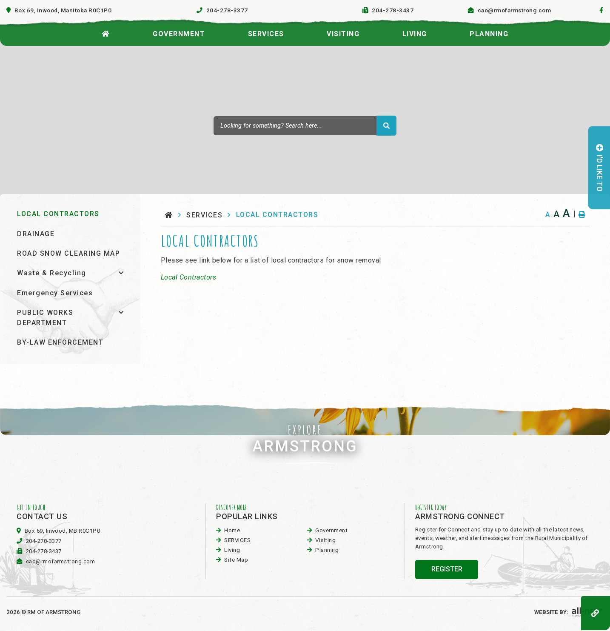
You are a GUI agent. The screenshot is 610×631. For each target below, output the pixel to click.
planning (327, 550)
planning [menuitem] (489, 34)
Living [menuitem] (414, 34)
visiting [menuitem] (343, 34)
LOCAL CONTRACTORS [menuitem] (58, 214)
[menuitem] (106, 31)
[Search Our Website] (305, 125)
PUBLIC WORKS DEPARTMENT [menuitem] (45, 317)
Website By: (569, 612)
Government (331, 530)
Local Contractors (189, 277)
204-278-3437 (44, 551)
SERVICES (204, 215)
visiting (325, 540)
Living (232, 550)
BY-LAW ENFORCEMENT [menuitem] (60, 342)
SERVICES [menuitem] (266, 34)
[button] (121, 273)
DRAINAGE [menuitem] (35, 234)
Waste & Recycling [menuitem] (51, 273)
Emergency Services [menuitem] (55, 293)
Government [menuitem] (179, 34)
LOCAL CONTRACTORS (277, 215)
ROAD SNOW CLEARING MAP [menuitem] (68, 253)
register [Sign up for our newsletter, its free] (446, 569)
